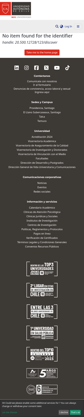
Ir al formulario (42, 84)
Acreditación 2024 (42, 136)
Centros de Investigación (42, 225)
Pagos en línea (41, 233)
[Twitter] (46, 67)
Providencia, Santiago (42, 108)
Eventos (41, 187)
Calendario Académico (42, 207)
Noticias (42, 183)
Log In (69, 26)
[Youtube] (57, 67)
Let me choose (9, 412)
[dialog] (42, 408)
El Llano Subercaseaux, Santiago (42, 112)
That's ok (75, 412)
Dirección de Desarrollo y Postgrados (42, 162)
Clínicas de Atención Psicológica (42, 212)
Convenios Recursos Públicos (42, 246)
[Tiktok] (67, 67)
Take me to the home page (42, 52)
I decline (63, 412)
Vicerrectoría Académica (42, 141)
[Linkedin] (16, 67)
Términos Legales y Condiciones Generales (42, 242)
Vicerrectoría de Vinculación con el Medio (42, 154)
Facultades (42, 158)
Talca (42, 116)
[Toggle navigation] (78, 26)
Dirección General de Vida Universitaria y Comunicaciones (42, 167)
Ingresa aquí (42, 92)
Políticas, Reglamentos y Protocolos (42, 229)
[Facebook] (36, 67)
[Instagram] (26, 67)
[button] (61, 26)
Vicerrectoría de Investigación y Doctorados (42, 149)
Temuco (41, 121)
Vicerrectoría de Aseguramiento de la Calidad (42, 145)
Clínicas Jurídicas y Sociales (42, 216)
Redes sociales (42, 191)
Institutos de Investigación (42, 220)
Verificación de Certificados (42, 238)
